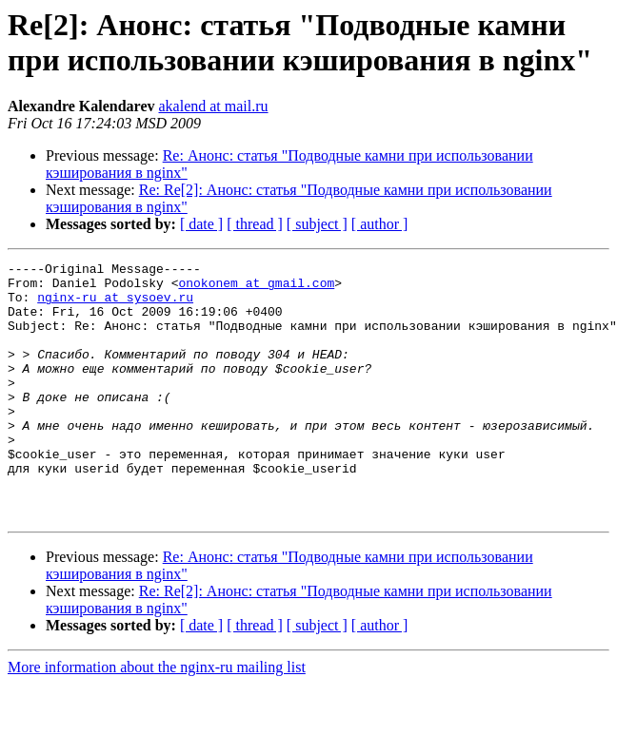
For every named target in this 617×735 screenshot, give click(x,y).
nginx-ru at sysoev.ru (115, 305)
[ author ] (379, 224)
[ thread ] (255, 224)
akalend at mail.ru (214, 106)
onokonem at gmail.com (256, 288)
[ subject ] (317, 224)
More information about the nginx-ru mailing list (157, 718)
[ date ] (201, 224)
